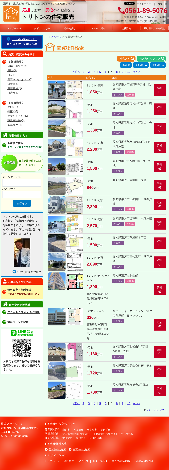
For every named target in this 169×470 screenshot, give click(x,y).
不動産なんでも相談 (154, 28)
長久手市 (105, 429)
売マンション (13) (18, 116)
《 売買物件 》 (16, 102)
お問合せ (162, 3)
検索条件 (127, 59)
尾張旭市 (78, 429)
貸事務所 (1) (14, 88)
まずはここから (42, 28)
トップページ (14, 28)
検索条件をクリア (152, 59)
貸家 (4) (12, 74)
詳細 (160, 89)
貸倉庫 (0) (13, 84)
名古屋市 (92, 429)
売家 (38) (12, 111)
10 (128, 71)
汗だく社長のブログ (27, 271)
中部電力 (67, 437)
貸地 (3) (12, 70)
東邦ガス (81, 437)
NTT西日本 (95, 437)
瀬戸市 (66, 429)
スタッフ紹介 (98, 28)
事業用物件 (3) (16, 120)
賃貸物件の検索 (55, 449)
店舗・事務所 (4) (17, 66)
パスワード (9, 188)
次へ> (136, 71)
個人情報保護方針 (122, 461)
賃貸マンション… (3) (19, 79)
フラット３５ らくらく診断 (23, 312)
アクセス (83, 461)
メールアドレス (11, 176)
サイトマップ (143, 3)
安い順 (142, 65)
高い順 (159, 65)
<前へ (76, 71)
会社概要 (69, 461)
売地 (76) (12, 107)
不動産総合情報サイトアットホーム (113, 433)
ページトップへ (157, 410)
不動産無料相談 (144, 461)
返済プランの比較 (18, 321)
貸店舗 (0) (13, 92)
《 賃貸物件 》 (16, 61)
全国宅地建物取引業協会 (76, 433)
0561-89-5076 (142, 10)
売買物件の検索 (79, 449)
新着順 (127, 65)
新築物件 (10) (15, 125)
